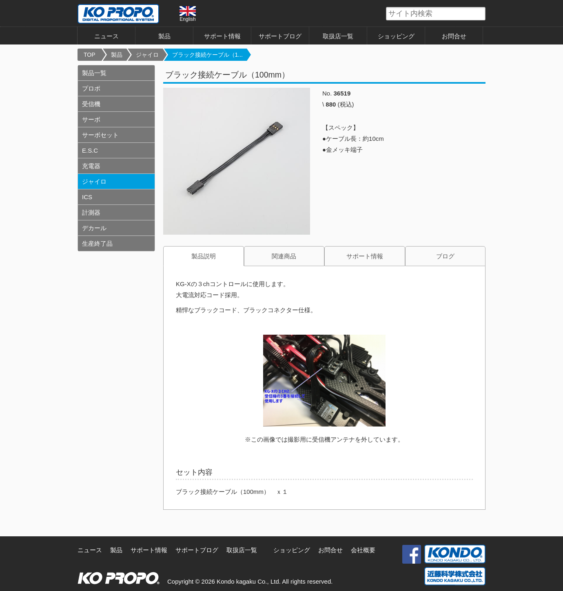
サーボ (91, 119)
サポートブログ (280, 36)
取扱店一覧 (338, 36)
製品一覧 (94, 72)
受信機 (91, 103)
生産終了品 (97, 243)
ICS (87, 196)
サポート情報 (222, 36)
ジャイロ (147, 54)
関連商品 (284, 256)
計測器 (91, 212)
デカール (94, 227)
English (188, 14)
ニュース (106, 36)
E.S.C (90, 150)
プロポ (91, 88)
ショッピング (396, 36)
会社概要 (363, 550)
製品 (164, 36)
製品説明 (203, 256)
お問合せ (454, 36)
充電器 (91, 165)
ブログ (445, 256)
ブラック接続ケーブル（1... (207, 54)
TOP (89, 54)
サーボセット (100, 134)
